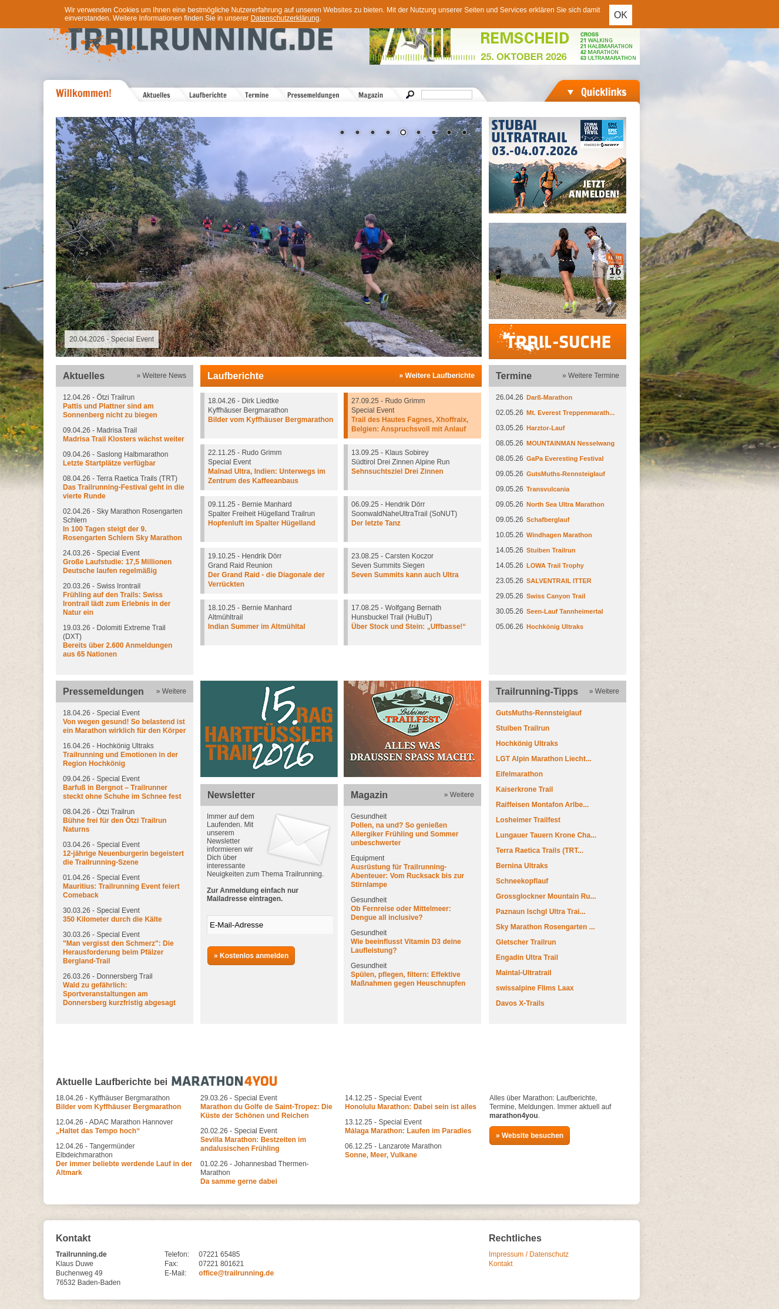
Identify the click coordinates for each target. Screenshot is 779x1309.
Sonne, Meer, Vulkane (381, 1155)
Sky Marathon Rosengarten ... (545, 927)
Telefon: (176, 1254)
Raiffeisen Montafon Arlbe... (542, 805)
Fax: (171, 1264)
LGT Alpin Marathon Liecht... (544, 759)
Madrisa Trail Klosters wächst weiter (123, 439)
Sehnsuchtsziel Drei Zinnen (397, 471)
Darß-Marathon (549, 397)
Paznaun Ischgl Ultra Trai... (541, 912)
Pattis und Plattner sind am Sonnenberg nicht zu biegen (110, 410)
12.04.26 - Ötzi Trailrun (124, 406)
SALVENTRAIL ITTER (559, 580)
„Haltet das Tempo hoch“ (98, 1131)
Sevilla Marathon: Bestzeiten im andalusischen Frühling (253, 1144)
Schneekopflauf (522, 881)
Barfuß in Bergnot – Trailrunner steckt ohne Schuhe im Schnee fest (122, 792)
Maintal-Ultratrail (524, 973)
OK (620, 15)
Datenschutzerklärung (285, 18)
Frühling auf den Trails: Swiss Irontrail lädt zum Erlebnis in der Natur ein (116, 604)
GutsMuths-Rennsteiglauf (565, 473)
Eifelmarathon (519, 774)
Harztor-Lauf (545, 427)
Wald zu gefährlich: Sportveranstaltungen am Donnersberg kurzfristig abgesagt (119, 994)
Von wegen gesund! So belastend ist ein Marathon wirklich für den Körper (124, 726)
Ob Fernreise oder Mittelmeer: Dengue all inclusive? (401, 913)
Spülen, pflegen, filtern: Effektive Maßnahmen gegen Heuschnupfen (408, 978)
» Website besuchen (529, 1135)
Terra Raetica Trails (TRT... (539, 850)
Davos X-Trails (520, 1003)
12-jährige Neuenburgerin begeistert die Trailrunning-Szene (123, 857)
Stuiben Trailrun (551, 550)
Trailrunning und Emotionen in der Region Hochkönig (120, 759)
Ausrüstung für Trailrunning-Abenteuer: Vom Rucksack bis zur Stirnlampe (407, 876)
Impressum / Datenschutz (529, 1254)
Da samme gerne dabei (238, 1181)
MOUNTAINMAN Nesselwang (570, 443)
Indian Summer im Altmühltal (256, 626)
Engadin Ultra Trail (527, 957)
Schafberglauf (547, 519)
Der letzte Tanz (376, 523)
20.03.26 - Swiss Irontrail (124, 599)
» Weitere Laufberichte (437, 375)
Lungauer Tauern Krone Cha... (546, 835)
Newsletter (231, 795)
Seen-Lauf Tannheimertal (564, 611)
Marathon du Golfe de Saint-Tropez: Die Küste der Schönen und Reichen (266, 1111)
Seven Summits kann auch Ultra (405, 575)
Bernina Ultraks (522, 866)
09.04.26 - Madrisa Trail (124, 435)
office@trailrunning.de (236, 1273)
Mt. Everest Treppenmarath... (570, 412)
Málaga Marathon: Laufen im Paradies (408, 1131)
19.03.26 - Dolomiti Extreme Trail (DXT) (124, 641)
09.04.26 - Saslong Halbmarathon (124, 459)
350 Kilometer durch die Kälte (112, 919)
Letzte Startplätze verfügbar (109, 463)
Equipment (412, 871)
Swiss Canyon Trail (555, 596)
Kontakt (501, 1264)
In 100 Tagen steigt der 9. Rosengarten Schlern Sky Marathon (122, 533)
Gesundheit (412, 830)
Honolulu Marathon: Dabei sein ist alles (410, 1107)
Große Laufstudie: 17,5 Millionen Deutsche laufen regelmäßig (117, 566)
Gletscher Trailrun (526, 942)
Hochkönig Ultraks (554, 626)
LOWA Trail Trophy (555, 565)
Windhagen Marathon (559, 534)
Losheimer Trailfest (528, 820)
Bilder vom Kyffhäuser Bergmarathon (270, 420)
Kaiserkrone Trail (524, 789)
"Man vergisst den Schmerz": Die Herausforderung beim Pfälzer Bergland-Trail (118, 952)
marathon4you (513, 1116)
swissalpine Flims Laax (535, 988)
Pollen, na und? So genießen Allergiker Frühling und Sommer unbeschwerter (404, 834)
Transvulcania (547, 489)
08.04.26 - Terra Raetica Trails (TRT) (124, 487)
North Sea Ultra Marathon (565, 504)
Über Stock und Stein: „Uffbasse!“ (408, 626)
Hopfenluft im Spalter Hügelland (261, 523)
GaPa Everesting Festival (564, 458)
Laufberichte (235, 376)
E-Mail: (175, 1273)
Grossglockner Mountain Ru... (546, 896)
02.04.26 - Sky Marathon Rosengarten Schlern (124, 525)
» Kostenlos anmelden (251, 956)
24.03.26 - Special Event (124, 562)
